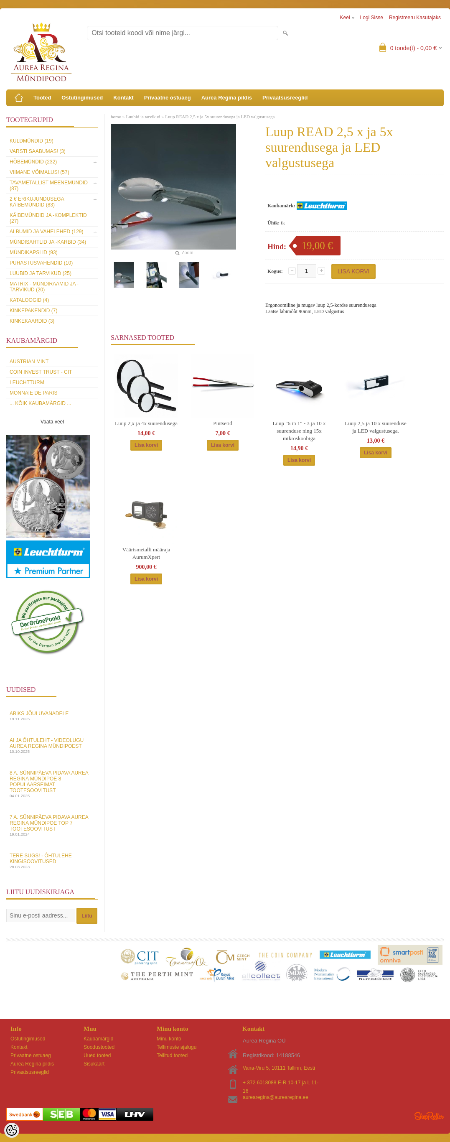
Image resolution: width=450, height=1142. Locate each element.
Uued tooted (97, 1055)
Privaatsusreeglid (285, 97)
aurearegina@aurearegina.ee (275, 1097)
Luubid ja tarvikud (143, 116)
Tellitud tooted (172, 1055)
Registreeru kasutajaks (415, 17)
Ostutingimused (82, 97)
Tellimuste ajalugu (176, 1047)
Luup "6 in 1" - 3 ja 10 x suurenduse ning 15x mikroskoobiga (299, 430)
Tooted (42, 97)
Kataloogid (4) (29, 300)
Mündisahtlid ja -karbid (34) (48, 242)
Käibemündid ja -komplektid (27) (48, 218)
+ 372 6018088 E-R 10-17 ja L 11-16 (280, 1083)
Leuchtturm (27, 382)
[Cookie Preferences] (11, 1130)
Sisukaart (94, 1064)
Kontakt (123, 97)
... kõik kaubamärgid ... (40, 403)
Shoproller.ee (429, 1116)
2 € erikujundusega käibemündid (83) (37, 202)
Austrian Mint (29, 362)
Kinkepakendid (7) (33, 311)
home (116, 116)
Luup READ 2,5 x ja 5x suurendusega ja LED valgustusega (220, 116)
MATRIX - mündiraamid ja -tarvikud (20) (44, 287)
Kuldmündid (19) (31, 141)
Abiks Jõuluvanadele (52, 716)
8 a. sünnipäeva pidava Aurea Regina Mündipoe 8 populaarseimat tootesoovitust (52, 784)
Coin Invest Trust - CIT (41, 372)
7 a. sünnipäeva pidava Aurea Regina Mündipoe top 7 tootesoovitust (52, 825)
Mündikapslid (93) (34, 252)
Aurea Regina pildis (226, 97)
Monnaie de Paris (33, 393)
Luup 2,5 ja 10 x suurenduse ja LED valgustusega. (375, 427)
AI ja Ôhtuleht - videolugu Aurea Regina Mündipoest (52, 745)
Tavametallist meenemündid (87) (49, 185)
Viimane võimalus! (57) (39, 172)
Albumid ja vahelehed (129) (47, 232)
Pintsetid (222, 423)
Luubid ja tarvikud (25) (40, 273)
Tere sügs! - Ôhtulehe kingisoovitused (52, 861)
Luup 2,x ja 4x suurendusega (146, 423)
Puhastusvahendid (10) (41, 263)
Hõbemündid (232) (33, 162)
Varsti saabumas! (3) (38, 151)
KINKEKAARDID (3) (32, 321)
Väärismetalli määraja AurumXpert (146, 553)
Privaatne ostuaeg (167, 97)
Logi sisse (371, 17)
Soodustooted (99, 1047)
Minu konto (169, 1039)
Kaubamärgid (98, 1039)
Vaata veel (52, 422)
